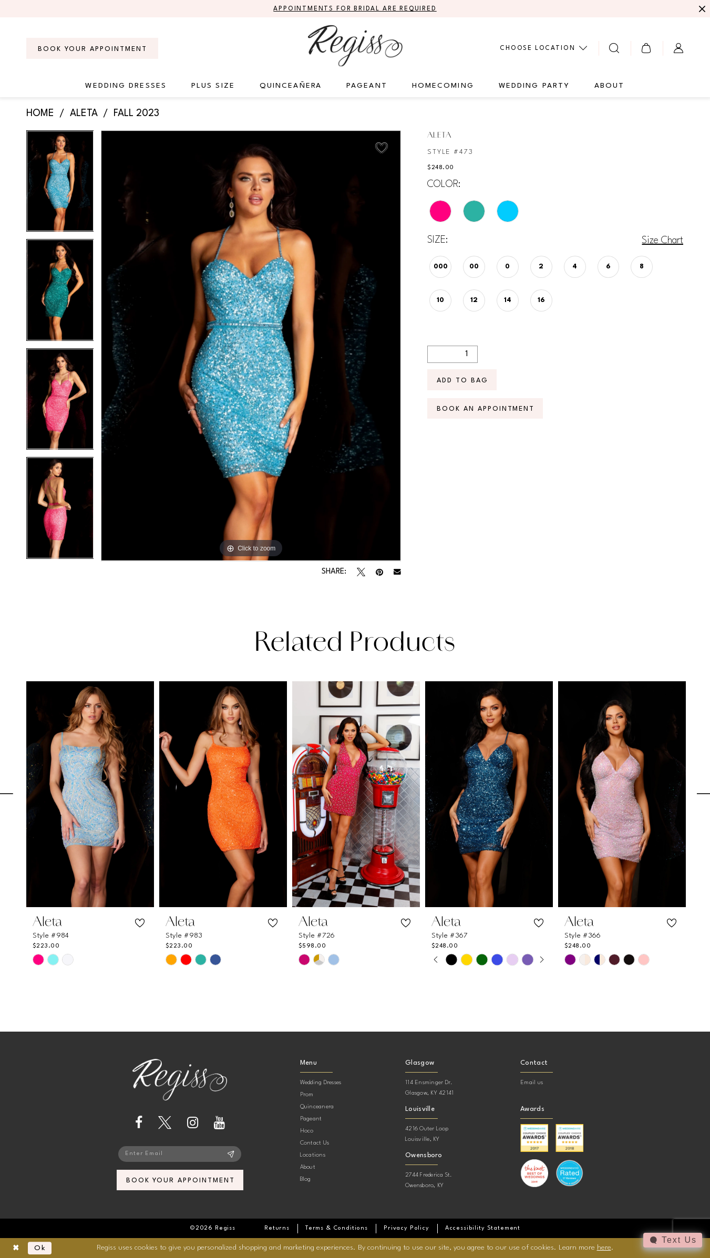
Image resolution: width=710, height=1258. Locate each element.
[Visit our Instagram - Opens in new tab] (192, 1122)
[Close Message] (700, 9)
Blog (305, 1179)
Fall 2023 (136, 113)
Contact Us (314, 1143)
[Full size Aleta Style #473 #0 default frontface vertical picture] (250, 346)
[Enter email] (179, 1154)
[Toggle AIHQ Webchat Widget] (672, 1240)
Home (40, 113)
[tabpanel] (60, 185)
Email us (531, 1083)
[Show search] (615, 48)
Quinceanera (317, 1107)
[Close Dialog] (16, 1248)
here (604, 1247)
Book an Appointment (485, 409)
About (307, 1167)
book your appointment (180, 1180)
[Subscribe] (231, 1154)
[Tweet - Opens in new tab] (361, 572)
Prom (307, 1095)
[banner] (355, 45)
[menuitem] (92, 48)
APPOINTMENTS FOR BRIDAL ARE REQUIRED (355, 9)
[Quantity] (452, 354)
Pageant (311, 1119)
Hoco (307, 1131)
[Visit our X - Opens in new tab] (164, 1122)
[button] (647, 48)
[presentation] (90, 794)
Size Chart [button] (662, 240)
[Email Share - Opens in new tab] (397, 572)
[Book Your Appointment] (92, 48)
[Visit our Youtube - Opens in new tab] (219, 1122)
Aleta (84, 113)
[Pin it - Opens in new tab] (379, 572)
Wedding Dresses (321, 1083)
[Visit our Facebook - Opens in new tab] (138, 1122)
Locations (312, 1155)
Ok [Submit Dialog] (40, 1248)
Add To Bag (462, 380)
